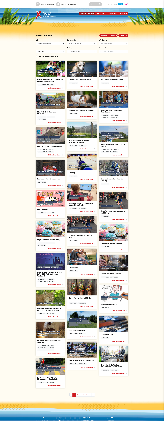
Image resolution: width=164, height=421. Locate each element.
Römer (116, 173)
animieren (48, 290)
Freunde (119, 230)
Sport (103, 141)
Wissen (40, 348)
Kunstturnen (114, 110)
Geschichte (110, 173)
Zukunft (49, 265)
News (107, 4)
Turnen (121, 110)
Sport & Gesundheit (43, 78)
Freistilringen (73, 339)
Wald (53, 80)
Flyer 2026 (123, 41)
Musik (82, 255)
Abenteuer (53, 78)
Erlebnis (103, 139)
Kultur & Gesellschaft (107, 137)
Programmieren (74, 196)
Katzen (114, 80)
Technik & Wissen (106, 108)
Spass (48, 143)
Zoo (124, 297)
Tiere (77, 78)
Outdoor (40, 76)
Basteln (111, 259)
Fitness (72, 227)
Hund (88, 78)
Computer (55, 290)
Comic (124, 200)
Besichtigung (41, 345)
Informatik (84, 194)
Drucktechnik (49, 318)
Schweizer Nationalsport (76, 341)
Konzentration (111, 139)
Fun (39, 112)
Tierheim (72, 80)
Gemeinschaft (82, 339)
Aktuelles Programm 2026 (108, 41)
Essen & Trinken (105, 230)
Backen (103, 173)
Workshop (113, 202)
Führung (83, 78)
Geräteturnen (105, 110)
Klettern (47, 141)
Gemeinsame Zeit (42, 175)
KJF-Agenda (114, 4)
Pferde (109, 328)
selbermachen (105, 202)
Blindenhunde (50, 345)
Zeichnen (40, 292)
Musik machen (78, 257)
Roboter (59, 263)
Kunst (71, 257)
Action (60, 78)
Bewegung (41, 141)
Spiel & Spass (120, 139)
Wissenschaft (41, 265)
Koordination (41, 143)
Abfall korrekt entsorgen (45, 173)
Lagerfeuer (73, 312)
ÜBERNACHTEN (74, 314)
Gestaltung (118, 259)
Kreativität (47, 76)
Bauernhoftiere (119, 326)
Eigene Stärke (118, 137)
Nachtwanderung (82, 312)
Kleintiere (83, 110)
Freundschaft (41, 80)
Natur (48, 80)
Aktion (59, 109)
